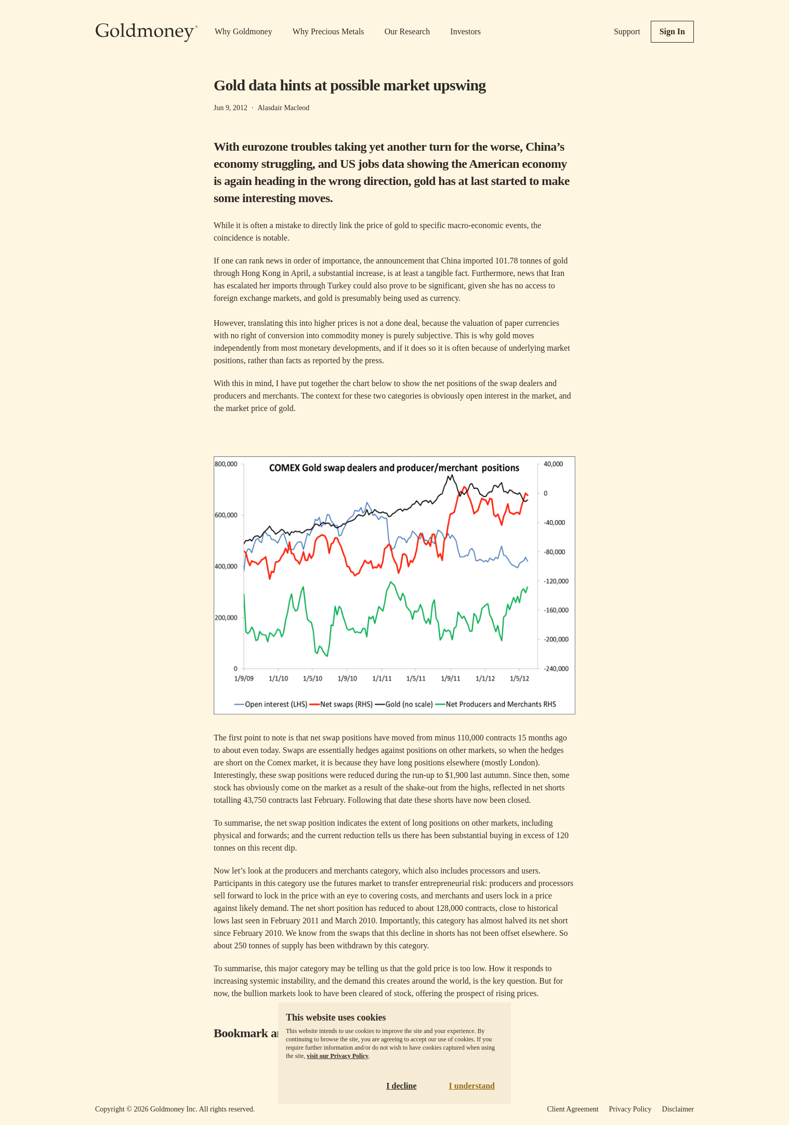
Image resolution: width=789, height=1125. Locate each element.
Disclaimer (678, 1109)
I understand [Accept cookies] (472, 1085)
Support (627, 31)
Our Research (407, 31)
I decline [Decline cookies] (401, 1085)
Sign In (672, 31)
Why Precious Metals (328, 31)
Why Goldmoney (243, 31)
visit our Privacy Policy (338, 1056)
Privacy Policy (630, 1109)
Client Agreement (572, 1109)
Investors (465, 31)
